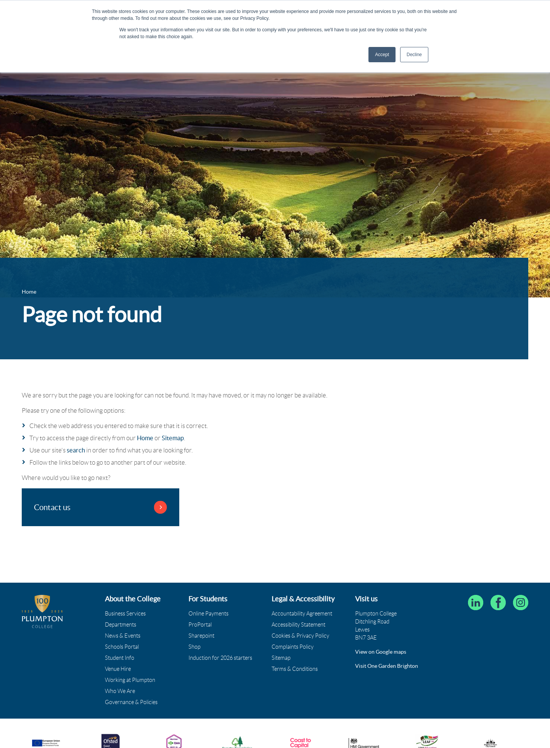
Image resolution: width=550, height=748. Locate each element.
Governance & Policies (131, 702)
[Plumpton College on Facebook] (498, 602)
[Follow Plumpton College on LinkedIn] (475, 602)
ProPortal (200, 625)
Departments (120, 625)
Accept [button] (382, 54)
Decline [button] (414, 54)
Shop (194, 647)
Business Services (125, 614)
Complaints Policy (293, 647)
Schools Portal (122, 647)
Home (145, 438)
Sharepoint (201, 636)
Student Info (119, 658)
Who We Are (120, 691)
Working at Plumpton (130, 680)
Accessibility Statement (298, 625)
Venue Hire (118, 669)
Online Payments (208, 614)
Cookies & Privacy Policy (300, 636)
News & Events (122, 636)
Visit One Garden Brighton (386, 666)
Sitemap (173, 438)
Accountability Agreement (302, 614)
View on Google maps (380, 652)
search (76, 450)
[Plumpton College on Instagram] (520, 602)
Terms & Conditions (295, 669)
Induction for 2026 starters (220, 658)
